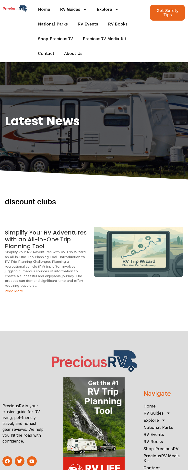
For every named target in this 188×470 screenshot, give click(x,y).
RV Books (118, 24)
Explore (108, 9)
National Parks (53, 24)
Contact (46, 53)
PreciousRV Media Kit (104, 38)
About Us (73, 53)
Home (44, 9)
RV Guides (73, 9)
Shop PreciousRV (55, 38)
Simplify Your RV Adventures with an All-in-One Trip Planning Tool (44, 239)
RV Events (88, 24)
